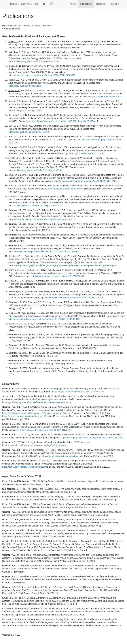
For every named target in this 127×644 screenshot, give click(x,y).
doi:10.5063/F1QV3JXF (60, 430)
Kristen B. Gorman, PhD (23, 3)
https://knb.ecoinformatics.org (34, 430)
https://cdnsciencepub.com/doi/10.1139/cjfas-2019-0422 (35, 205)
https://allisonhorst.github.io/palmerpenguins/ (61, 188)
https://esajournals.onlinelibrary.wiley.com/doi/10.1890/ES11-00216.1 (72, 297)
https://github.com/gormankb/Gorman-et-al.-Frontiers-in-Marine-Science (36, 413)
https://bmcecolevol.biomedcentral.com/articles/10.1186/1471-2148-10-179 (44, 319)
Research (101, 4)
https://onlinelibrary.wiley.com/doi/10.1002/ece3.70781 (34, 61)
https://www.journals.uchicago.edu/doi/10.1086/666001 (58, 276)
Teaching (114, 4)
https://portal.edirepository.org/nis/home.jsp (22, 416)
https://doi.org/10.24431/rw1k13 (76, 437)
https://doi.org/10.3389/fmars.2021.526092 (84, 153)
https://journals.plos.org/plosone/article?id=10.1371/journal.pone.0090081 (43, 251)
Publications (86, 4)
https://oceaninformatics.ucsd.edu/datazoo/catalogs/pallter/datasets (34, 445)
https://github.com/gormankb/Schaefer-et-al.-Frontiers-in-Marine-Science (36, 402)
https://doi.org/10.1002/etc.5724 (107, 96)
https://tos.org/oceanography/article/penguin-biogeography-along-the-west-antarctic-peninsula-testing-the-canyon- (62, 265)
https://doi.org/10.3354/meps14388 (25, 110)
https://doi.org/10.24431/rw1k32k (107, 437)
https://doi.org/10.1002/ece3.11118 (25, 86)
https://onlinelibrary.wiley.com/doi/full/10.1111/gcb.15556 (35, 170)
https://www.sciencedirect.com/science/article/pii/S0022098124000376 (41, 75)
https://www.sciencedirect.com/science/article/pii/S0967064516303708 (41, 219)
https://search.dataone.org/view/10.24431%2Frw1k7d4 (78, 391)
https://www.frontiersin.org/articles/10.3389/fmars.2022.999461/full (68, 121)
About (73, 4)
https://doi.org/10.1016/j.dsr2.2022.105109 (28, 132)
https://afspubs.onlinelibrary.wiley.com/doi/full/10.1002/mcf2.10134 (85, 181)
